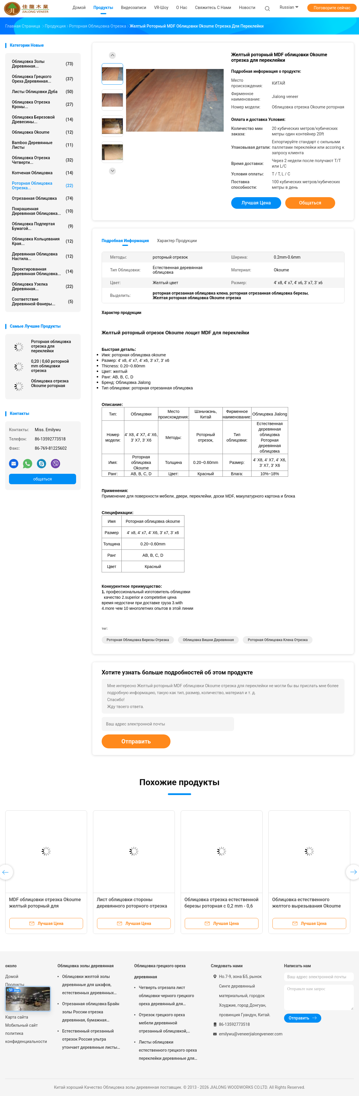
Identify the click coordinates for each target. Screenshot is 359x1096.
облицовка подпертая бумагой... (42, 226)
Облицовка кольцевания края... (42, 241)
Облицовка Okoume (42, 132)
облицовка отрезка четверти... (42, 160)
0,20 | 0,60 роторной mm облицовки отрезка (50, 366)
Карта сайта (16, 1017)
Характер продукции (177, 240)
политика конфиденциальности (25, 1037)
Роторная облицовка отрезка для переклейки (51, 346)
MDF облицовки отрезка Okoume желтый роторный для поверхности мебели (45, 906)
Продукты (14, 984)
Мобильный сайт (21, 1025)
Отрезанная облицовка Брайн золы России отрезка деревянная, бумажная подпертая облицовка (90, 1012)
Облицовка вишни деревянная (208, 640)
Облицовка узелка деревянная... (42, 286)
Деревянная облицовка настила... (42, 256)
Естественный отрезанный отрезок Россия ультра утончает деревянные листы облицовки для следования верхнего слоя (89, 1040)
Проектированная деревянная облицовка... (42, 271)
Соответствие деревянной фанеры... (42, 301)
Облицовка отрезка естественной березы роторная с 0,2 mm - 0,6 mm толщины (221, 906)
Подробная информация (125, 240)
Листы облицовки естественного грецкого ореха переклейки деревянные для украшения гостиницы (168, 1051)
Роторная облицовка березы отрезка (138, 640)
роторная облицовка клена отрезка (278, 640)
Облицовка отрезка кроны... (42, 104)
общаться (42, 479)
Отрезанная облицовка (42, 198)
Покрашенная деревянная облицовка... (42, 211)
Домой (11, 976)
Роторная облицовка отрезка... (42, 185)
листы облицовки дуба (42, 92)
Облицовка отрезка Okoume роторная (50, 383)
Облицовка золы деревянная (86, 965)
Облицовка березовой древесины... (42, 119)
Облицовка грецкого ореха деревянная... (42, 79)
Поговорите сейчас (332, 8)
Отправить (136, 741)
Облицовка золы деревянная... (42, 63)
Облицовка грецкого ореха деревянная (160, 971)
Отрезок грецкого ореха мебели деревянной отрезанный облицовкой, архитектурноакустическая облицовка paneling (165, 1023)
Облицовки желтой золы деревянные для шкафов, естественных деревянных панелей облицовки (88, 985)
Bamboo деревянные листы (42, 145)
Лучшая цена (256, 203)
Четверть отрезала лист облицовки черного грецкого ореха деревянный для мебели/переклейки (166, 996)
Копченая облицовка (42, 173)
